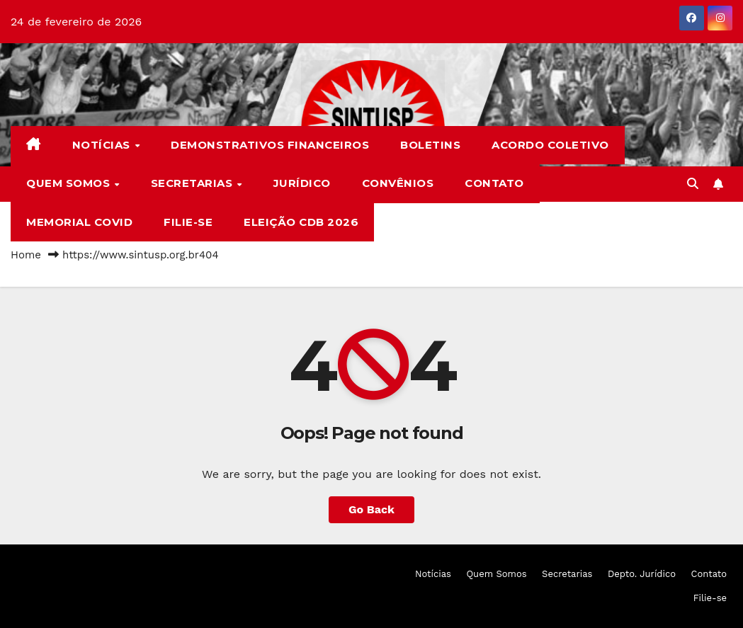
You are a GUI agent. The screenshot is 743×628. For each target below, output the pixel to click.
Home (26, 255)
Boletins (430, 145)
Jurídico (302, 183)
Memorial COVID (79, 222)
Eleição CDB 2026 (301, 222)
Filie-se (188, 222)
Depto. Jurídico (642, 574)
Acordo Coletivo (550, 145)
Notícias (103, 145)
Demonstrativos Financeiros (270, 145)
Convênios (398, 183)
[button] (692, 183)
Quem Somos (69, 183)
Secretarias (193, 183)
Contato (494, 183)
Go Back (371, 509)
